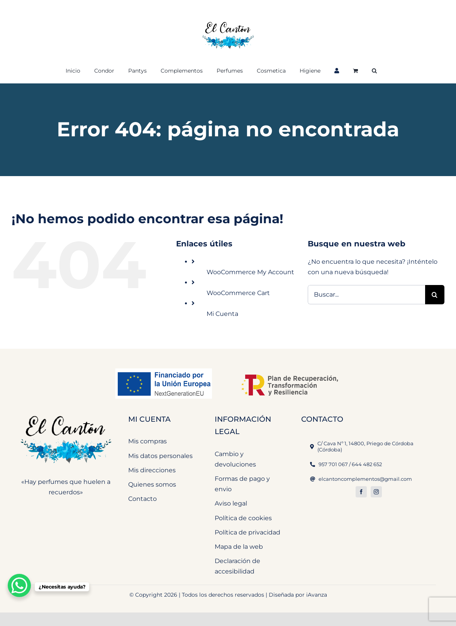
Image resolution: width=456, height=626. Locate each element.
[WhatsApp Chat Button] (19, 585)
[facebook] (361, 491)
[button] (374, 70)
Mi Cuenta (222, 313)
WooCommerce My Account (250, 272)
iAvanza (316, 594)
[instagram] (376, 491)
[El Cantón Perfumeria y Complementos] (66, 412)
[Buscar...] (366, 294)
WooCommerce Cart (238, 293)
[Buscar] (434, 294)
